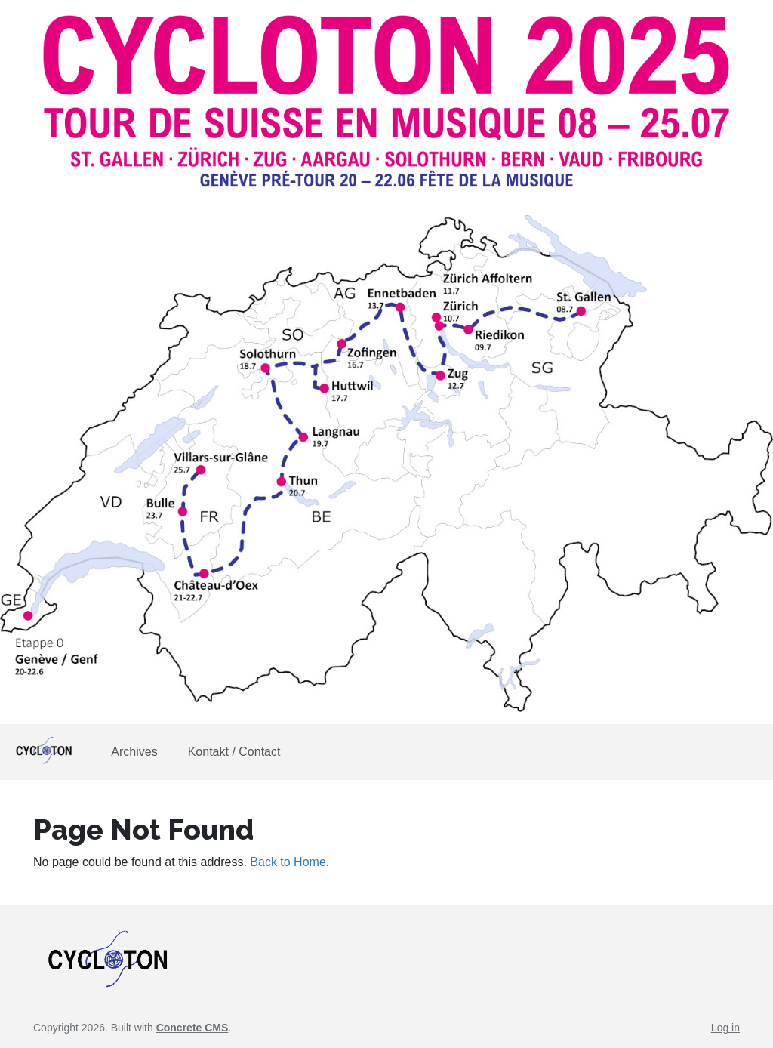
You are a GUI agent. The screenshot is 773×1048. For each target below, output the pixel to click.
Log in (725, 1028)
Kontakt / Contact (234, 751)
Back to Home (287, 861)
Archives (134, 751)
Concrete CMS (192, 1028)
